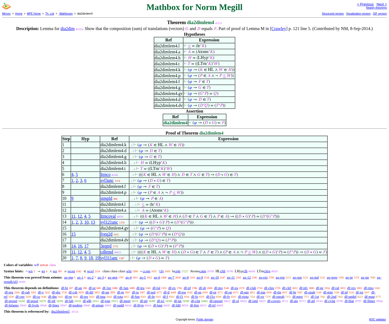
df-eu (234, 288)
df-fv (226, 296)
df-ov (260, 296)
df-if (166, 292)
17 (86, 246)
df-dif (89, 292)
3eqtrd (106, 246)
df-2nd (332, 296)
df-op (228, 292)
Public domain (204, 319)
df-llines (369, 301)
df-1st (315, 296)
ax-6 (157, 277)
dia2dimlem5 (60, 311)
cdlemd (106, 252)
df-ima (101, 296)
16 (80, 246)
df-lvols (33, 305)
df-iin (277, 292)
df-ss (135, 292)
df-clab (251, 288)
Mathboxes (66, 13)
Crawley (278, 28)
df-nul (151, 292)
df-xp (359, 292)
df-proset (11, 301)
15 (73, 234)
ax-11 (231, 277)
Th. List (49, 13)
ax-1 (80, 277)
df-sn (198, 292)
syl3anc (107, 180)
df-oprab (278, 296)
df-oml (253, 301)
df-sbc (56, 292)
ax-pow (332, 277)
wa (55, 271)
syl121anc (109, 222)
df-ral (335, 288)
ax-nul (314, 277)
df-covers (273, 301)
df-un (105, 292)
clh (245, 271)
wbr (129, 271)
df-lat (178, 301)
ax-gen (112, 277)
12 (80, 216)
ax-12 (247, 277)
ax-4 (128, 277)
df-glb (87, 301)
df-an (78, 288)
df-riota (243, 296)
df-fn (151, 296)
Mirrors (6, 13)
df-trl (212, 305)
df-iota (118, 296)
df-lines (53, 305)
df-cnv (20, 296)
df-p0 (143, 301)
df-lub (69, 301)
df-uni (244, 292)
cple (178, 271)
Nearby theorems (376, 7)
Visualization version (358, 13)
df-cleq (269, 288)
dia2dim (68, 28)
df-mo (218, 288)
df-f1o (210, 296)
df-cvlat (329, 301)
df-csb (73, 292)
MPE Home (34, 13)
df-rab (25, 292)
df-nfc (303, 288)
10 (86, 222)
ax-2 (90, 277)
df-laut (158, 305)
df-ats (294, 301)
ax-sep (297, 277)
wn (30, 271)
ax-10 (215, 277)
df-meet (125, 301)
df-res (84, 296)
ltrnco (105, 174)
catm (202, 271)
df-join (105, 301)
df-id (344, 292)
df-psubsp (75, 305)
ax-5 (143, 277)
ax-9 (200, 277)
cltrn (267, 271)
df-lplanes (12, 305)
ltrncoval (108, 216)
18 (91, 258)
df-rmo (369, 288)
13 (93, 222)
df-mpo (297, 296)
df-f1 (179, 296)
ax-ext (263, 277)
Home (18, 13)
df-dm (52, 296)
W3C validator (377, 319)
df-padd (118, 305)
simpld (106, 198)
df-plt (51, 301)
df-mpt (328, 292)
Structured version (333, 13)
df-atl (311, 301)
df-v (41, 292)
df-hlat (349, 301)
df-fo (194, 296)
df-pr (212, 292)
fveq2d (106, 234)
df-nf (187, 288)
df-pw (182, 292)
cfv (161, 271)
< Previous (365, 4)
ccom (146, 271)
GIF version (380, 13)
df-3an (123, 288)
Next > (382, 4)
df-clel (286, 288)
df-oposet (216, 301)
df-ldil (176, 305)
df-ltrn (194, 305)
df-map (370, 296)
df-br (292, 292)
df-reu (9, 292)
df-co (36, 296)
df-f (165, 296)
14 (73, 246)
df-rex (351, 288)
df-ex (172, 288)
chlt (223, 271)
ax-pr (349, 277)
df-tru (140, 288)
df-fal (156, 288)
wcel (90, 271)
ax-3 (101, 277)
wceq (71, 271)
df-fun (135, 296)
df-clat (195, 301)
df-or (92, 288)
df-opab (309, 292)
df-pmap (98, 305)
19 (97, 258)
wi (43, 271)
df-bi (64, 288)
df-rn (68, 296)
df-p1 (161, 301)
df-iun (261, 292)
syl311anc (109, 258)
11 (73, 216)
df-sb (202, 288)
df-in (120, 292)
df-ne (319, 288)
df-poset (32, 301)
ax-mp (68, 277)
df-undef (350, 296)
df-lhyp (138, 305)
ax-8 (185, 277)
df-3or (106, 288)
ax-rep (280, 277)
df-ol (235, 301)
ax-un (365, 277)
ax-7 (171, 277)
